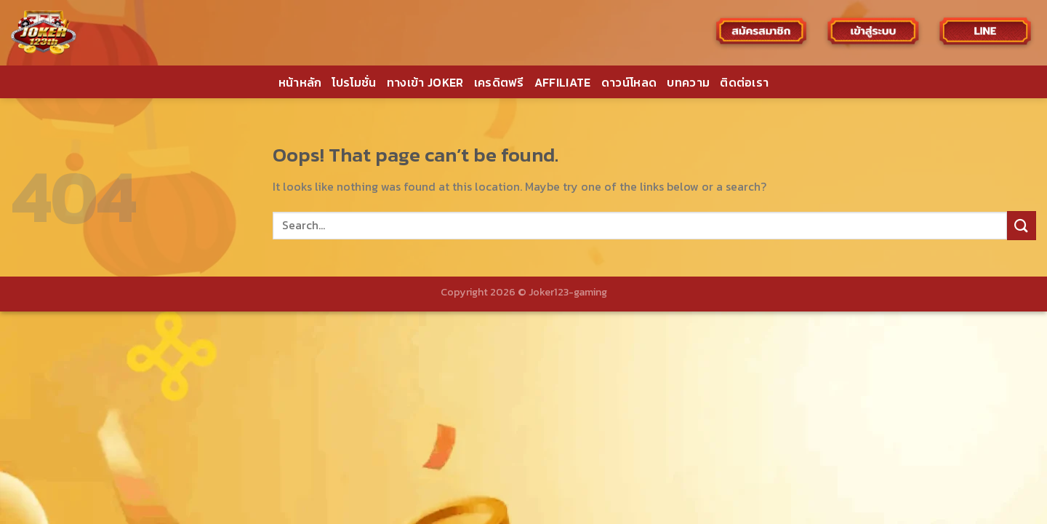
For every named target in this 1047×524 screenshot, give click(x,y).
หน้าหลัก (300, 82)
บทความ (688, 82)
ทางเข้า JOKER (425, 82)
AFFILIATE (562, 82)
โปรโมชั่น (354, 82)
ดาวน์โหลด (629, 82)
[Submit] (1021, 225)
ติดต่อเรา (744, 82)
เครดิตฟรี (499, 82)
